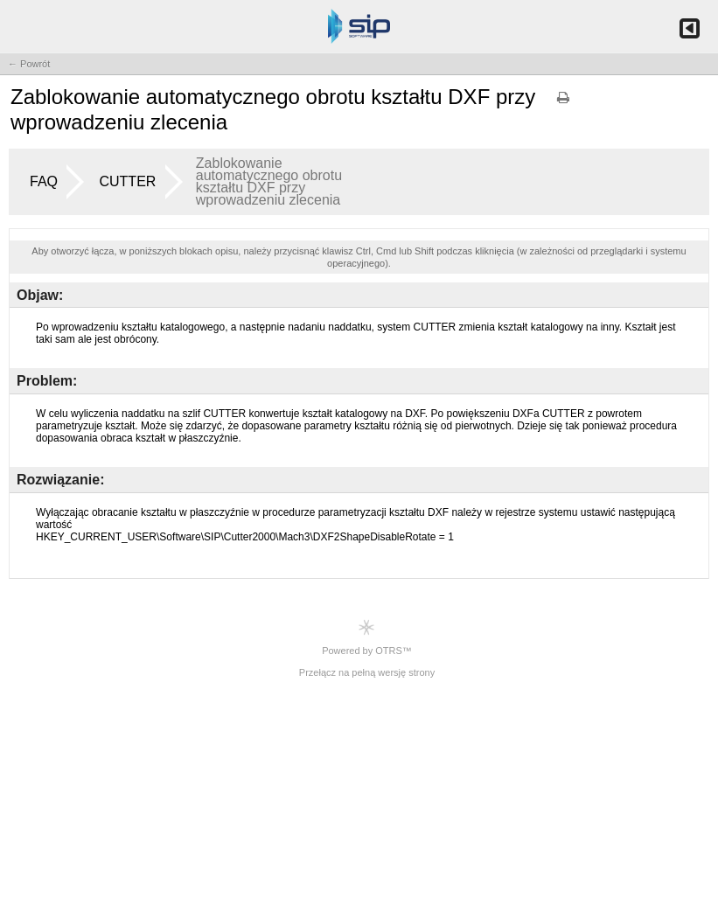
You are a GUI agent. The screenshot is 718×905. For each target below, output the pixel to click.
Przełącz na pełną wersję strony (367, 672)
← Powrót (29, 64)
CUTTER (127, 181)
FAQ (44, 181)
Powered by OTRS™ (367, 637)
